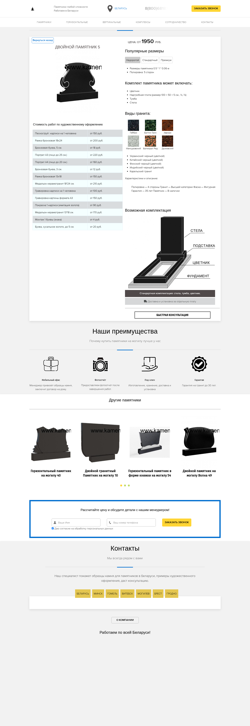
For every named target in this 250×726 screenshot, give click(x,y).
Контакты (207, 22)
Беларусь (116, 9)
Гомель (112, 593)
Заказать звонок (206, 8)
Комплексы (143, 22)
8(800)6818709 (159, 9)
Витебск (127, 593)
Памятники (44, 22)
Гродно (172, 593)
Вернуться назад (43, 40)
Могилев (144, 593)
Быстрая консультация (172, 315)
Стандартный (150, 60)
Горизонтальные (77, 22)
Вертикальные (112, 22)
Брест (158, 593)
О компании (125, 620)
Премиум (166, 60)
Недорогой (132, 60)
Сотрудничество (175, 22)
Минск (98, 593)
